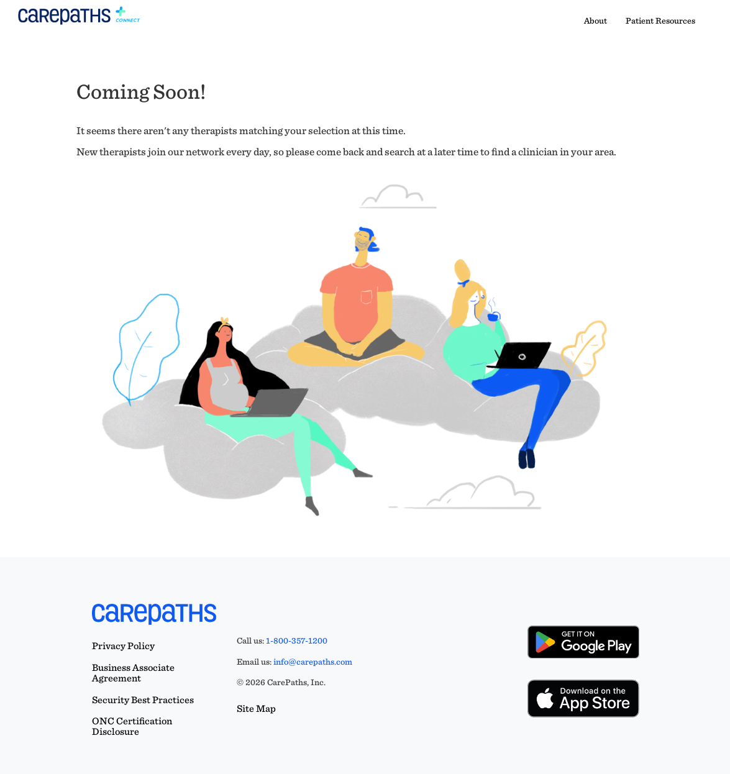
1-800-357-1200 (296, 640)
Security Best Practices (143, 700)
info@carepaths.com (312, 662)
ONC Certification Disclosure (132, 726)
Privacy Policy (123, 646)
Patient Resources (660, 20)
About (595, 20)
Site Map (256, 708)
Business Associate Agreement (133, 673)
